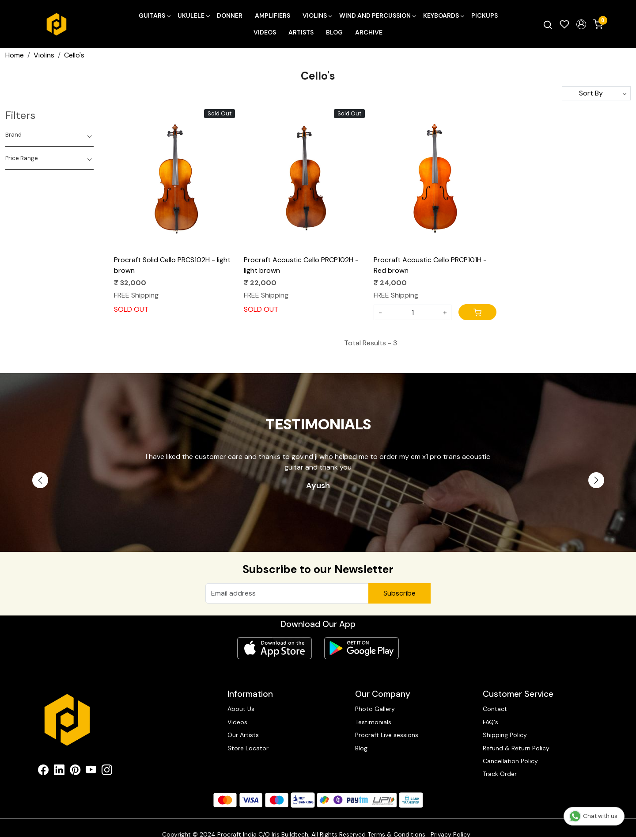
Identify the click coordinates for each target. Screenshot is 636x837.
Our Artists (243, 735)
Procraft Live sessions (386, 735)
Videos (265, 32)
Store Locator (248, 748)
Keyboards (443, 15)
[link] (547, 24)
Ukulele (193, 15)
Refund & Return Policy (516, 748)
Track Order (500, 774)
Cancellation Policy (510, 761)
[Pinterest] (75, 771)
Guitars (154, 15)
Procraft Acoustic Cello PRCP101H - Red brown (430, 265)
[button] (581, 24)
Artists (301, 32)
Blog (334, 32)
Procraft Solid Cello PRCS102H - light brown (172, 265)
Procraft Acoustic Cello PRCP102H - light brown (301, 265)
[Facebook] (43, 771)
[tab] (49, 134)
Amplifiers (272, 15)
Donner (229, 15)
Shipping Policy (505, 735)
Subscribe (399, 593)
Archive (368, 32)
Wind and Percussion (377, 15)
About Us (240, 709)
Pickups (484, 15)
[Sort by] (596, 93)
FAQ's (490, 722)
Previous (40, 480)
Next (596, 480)
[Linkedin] (59, 771)
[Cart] (477, 312)
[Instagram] (107, 771)
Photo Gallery (375, 709)
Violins (317, 15)
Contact (495, 709)
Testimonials (373, 722)
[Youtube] (91, 771)
